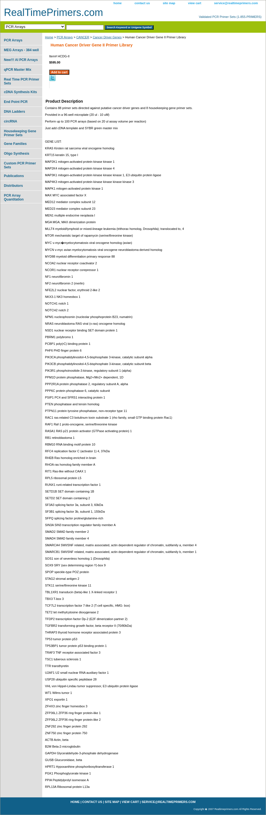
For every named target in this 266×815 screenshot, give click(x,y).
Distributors (13, 186)
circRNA (10, 121)
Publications (14, 176)
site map (169, 3)
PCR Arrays (65, 37)
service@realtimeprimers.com (236, 3)
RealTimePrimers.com (53, 12)
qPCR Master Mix (17, 70)
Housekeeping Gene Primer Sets (20, 133)
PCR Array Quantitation (14, 197)
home (117, 3)
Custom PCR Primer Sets (20, 165)
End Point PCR (16, 102)
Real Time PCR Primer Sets (21, 81)
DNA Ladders (14, 112)
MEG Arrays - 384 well (21, 50)
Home (49, 37)
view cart (194, 3)
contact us (142, 3)
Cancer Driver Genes (107, 37)
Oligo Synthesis (16, 154)
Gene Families (15, 144)
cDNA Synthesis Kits (20, 92)
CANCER (82, 37)
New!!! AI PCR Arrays (21, 60)
